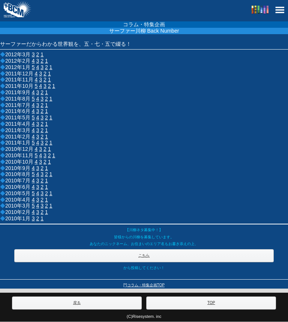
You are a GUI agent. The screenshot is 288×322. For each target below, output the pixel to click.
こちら (144, 255)
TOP (211, 303)
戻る (77, 303)
